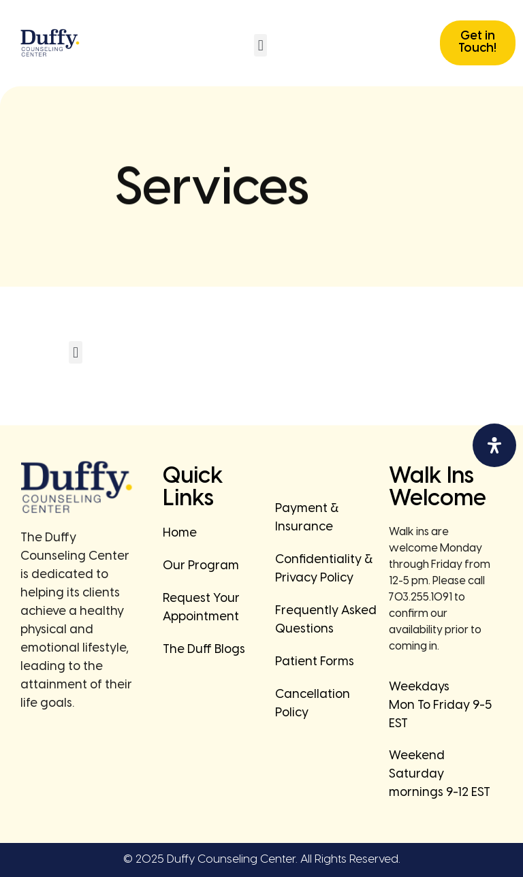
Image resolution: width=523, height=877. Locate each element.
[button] (260, 45)
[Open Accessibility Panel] (494, 445)
